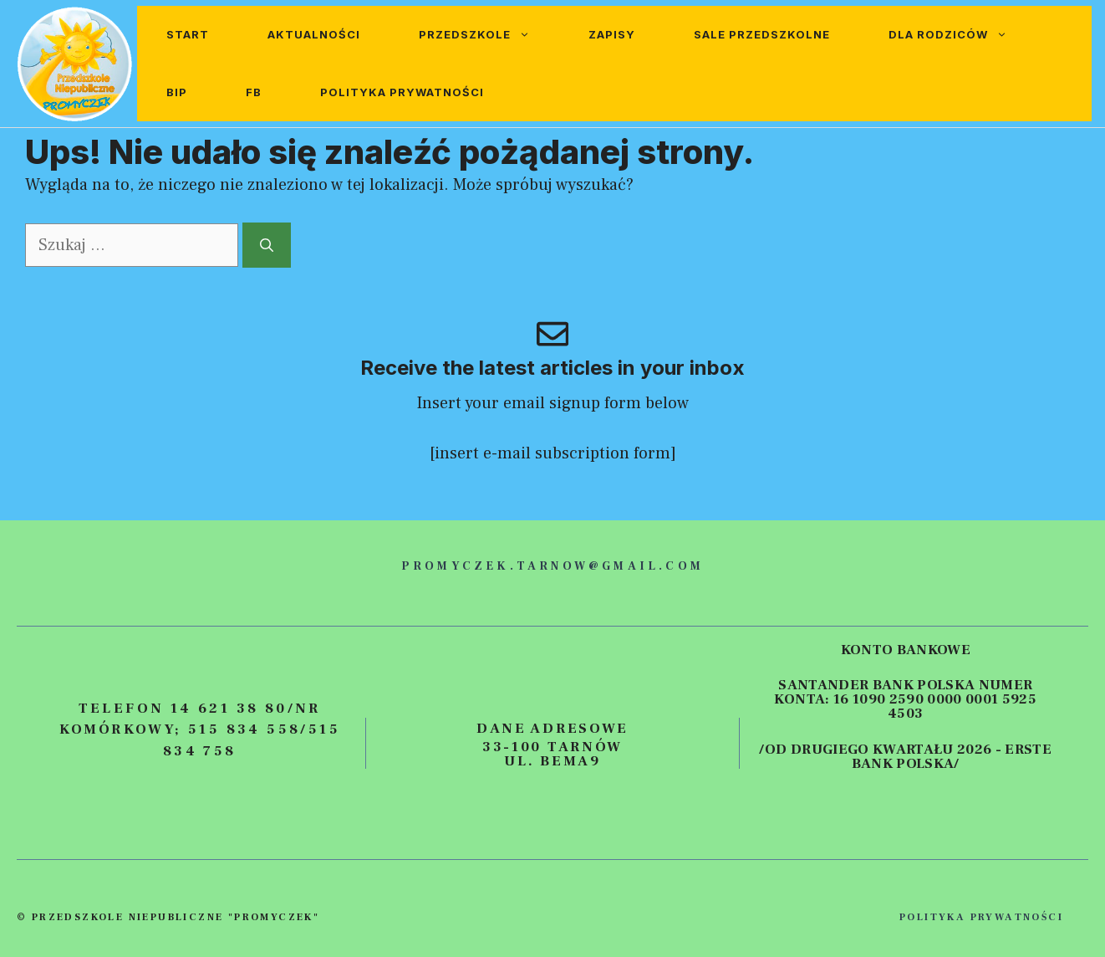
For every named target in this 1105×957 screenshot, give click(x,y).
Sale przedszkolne (762, 34)
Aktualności (313, 34)
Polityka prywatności (402, 92)
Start (187, 34)
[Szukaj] (266, 245)
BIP (176, 92)
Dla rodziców (962, 35)
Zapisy (611, 34)
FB (254, 92)
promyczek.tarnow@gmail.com (552, 566)
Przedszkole (489, 35)
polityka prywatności (981, 917)
